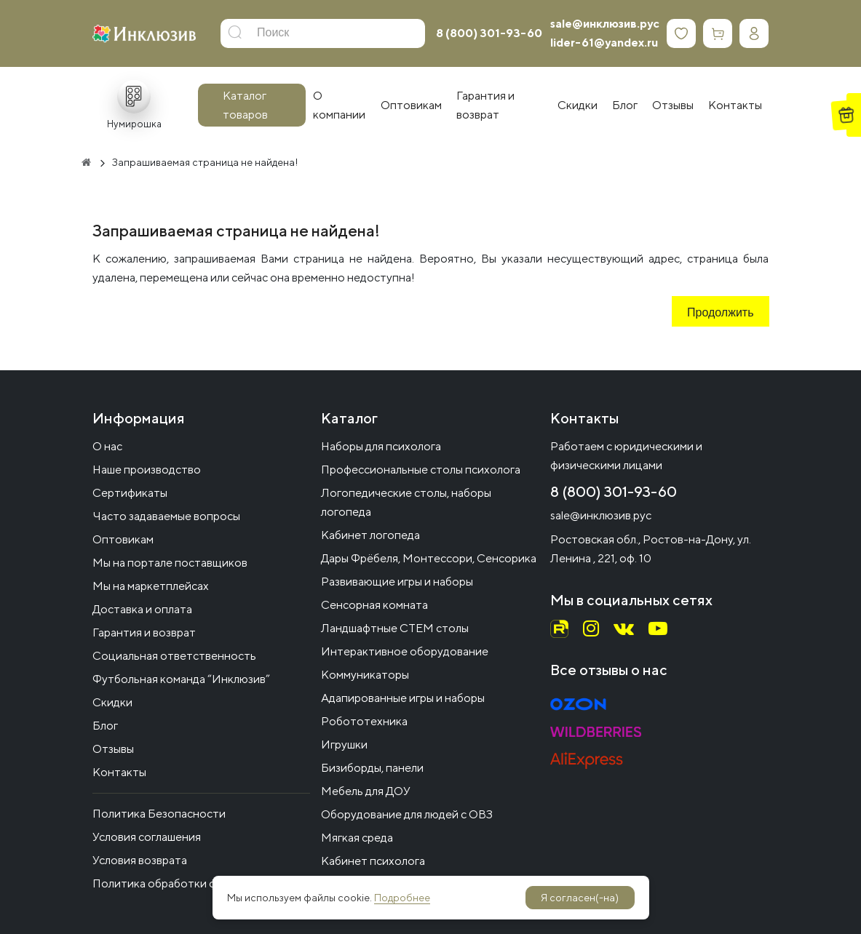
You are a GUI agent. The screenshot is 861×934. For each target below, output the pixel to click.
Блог (105, 726)
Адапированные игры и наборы (403, 698)
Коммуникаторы (365, 675)
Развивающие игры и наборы (397, 581)
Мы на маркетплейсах (150, 586)
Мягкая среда (357, 838)
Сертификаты (129, 493)
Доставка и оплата (142, 609)
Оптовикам (123, 539)
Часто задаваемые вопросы (166, 516)
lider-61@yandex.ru (604, 42)
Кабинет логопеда (370, 535)
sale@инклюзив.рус (604, 24)
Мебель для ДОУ (365, 791)
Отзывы (113, 749)
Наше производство (146, 469)
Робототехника (364, 721)
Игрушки (344, 744)
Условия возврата (139, 860)
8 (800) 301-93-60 (489, 33)
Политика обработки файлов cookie (188, 883)
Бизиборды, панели (372, 768)
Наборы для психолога (381, 446)
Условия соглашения (146, 837)
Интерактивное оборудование (404, 651)
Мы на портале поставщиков (169, 563)
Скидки (112, 702)
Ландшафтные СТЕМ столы (395, 628)
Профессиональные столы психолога (420, 469)
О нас (107, 446)
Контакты (119, 772)
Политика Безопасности (159, 814)
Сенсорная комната (374, 605)
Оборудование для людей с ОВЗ (407, 814)
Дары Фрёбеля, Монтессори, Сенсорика (428, 558)
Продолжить (720, 313)
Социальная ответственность (174, 656)
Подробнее (402, 897)
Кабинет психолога (373, 861)
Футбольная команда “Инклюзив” (181, 679)
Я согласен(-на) (580, 897)
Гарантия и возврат (144, 632)
